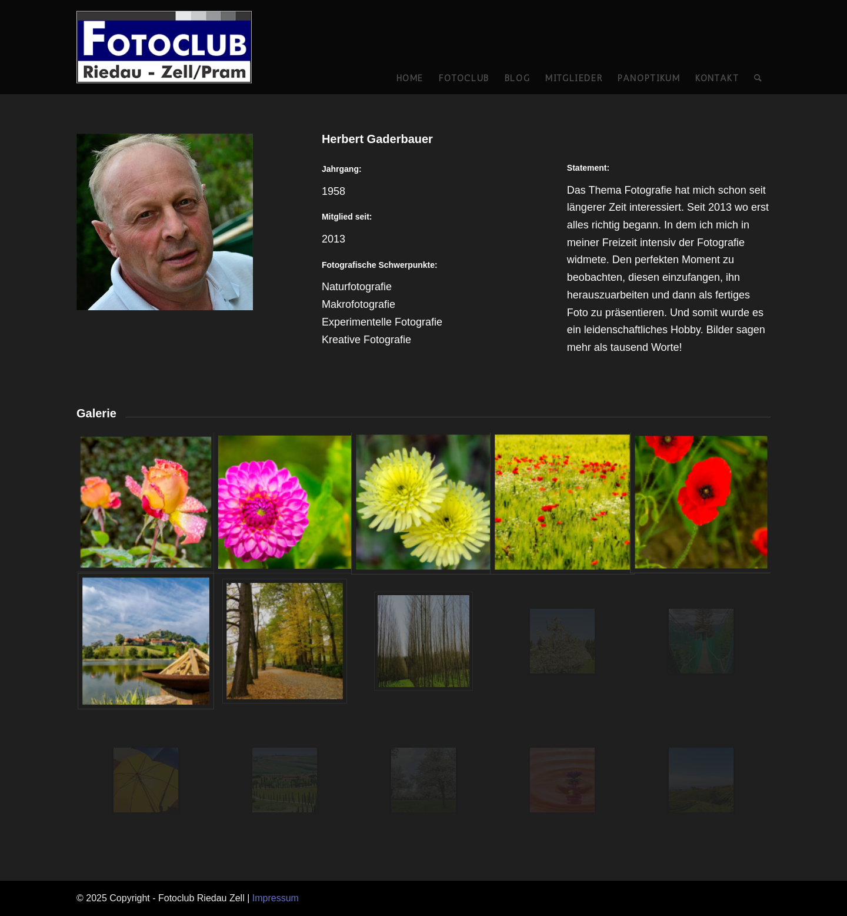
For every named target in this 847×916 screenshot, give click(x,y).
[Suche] (758, 47)
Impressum (275, 898)
